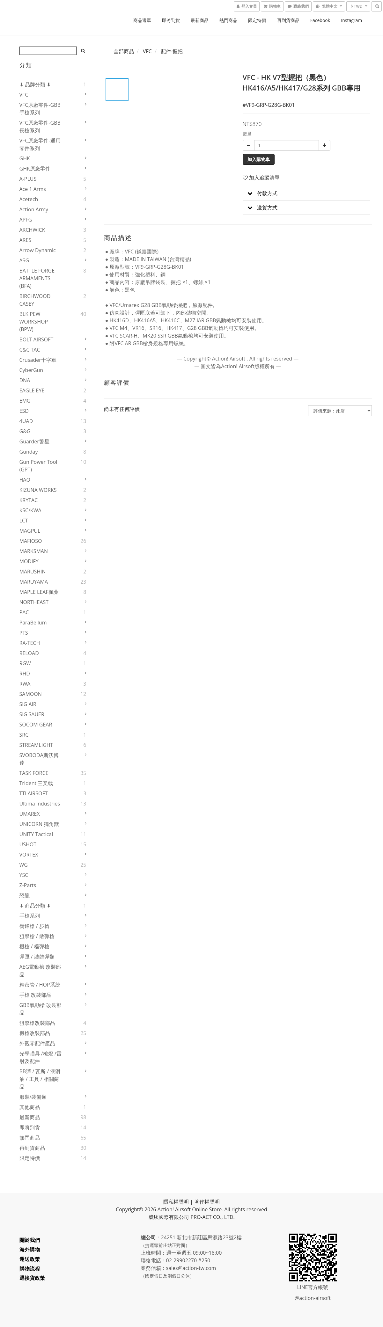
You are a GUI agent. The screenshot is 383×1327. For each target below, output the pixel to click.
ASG (24, 260)
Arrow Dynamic (37, 250)
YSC (23, 875)
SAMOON (30, 693)
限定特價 (257, 20)
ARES (25, 240)
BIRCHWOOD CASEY (35, 300)
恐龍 (24, 895)
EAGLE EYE (32, 390)
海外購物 (29, 1249)
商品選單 (142, 20)
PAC (24, 612)
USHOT (28, 844)
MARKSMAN (33, 551)
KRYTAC (28, 500)
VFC (23, 94)
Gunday (28, 451)
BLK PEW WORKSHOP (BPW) (33, 321)
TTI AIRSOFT (33, 793)
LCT (23, 520)
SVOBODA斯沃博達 (39, 759)
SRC (24, 734)
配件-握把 (172, 51)
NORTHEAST (34, 602)
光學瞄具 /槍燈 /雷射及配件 (40, 1057)
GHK (24, 158)
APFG (25, 219)
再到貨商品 (288, 20)
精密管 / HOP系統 (39, 984)
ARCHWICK (32, 229)
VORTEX (28, 854)
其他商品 (29, 1107)
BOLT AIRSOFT (36, 339)
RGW (25, 663)
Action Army (33, 209)
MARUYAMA (33, 581)
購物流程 (29, 1268)
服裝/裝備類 (33, 1096)
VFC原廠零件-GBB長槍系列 (40, 126)
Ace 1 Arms (32, 189)
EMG (25, 400)
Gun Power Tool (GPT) (38, 465)
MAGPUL (30, 530)
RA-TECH (29, 642)
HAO (24, 479)
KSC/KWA (30, 510)
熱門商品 (228, 20)
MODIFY (29, 561)
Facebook (320, 20)
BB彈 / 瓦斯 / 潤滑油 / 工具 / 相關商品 (40, 1079)
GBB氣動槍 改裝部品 (40, 1009)
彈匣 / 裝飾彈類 (37, 956)
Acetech (28, 199)
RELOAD (29, 653)
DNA (24, 380)
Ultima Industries (39, 803)
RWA (25, 683)
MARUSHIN (32, 571)
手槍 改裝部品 (35, 994)
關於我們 (29, 1239)
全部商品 (124, 51)
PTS (23, 632)
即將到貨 (171, 20)
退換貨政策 (32, 1277)
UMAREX (29, 813)
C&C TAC (29, 349)
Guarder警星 (34, 441)
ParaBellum (33, 622)
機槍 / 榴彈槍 (34, 946)
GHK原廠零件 (34, 168)
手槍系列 (29, 915)
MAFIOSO (30, 540)
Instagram (351, 20)
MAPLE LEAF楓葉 (39, 591)
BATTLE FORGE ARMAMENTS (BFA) (37, 278)
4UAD (26, 421)
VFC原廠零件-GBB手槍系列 (40, 108)
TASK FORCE (33, 773)
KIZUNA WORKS (38, 489)
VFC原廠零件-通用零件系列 (40, 144)
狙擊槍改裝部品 (37, 1022)
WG (23, 864)
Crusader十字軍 (37, 359)
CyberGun (31, 370)
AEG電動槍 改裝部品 (40, 970)
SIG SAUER (31, 714)
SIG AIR (28, 704)
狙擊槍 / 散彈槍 (37, 936)
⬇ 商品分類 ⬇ (35, 905)
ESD (24, 410)
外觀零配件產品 (37, 1043)
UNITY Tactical (36, 834)
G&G (25, 431)
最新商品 (200, 20)
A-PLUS (28, 178)
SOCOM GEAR (35, 724)
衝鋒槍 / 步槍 (34, 926)
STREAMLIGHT (36, 744)
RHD (24, 673)
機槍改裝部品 (34, 1033)
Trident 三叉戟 (36, 783)
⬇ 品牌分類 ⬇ (35, 84)
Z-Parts (27, 885)
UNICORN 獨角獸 (39, 824)
